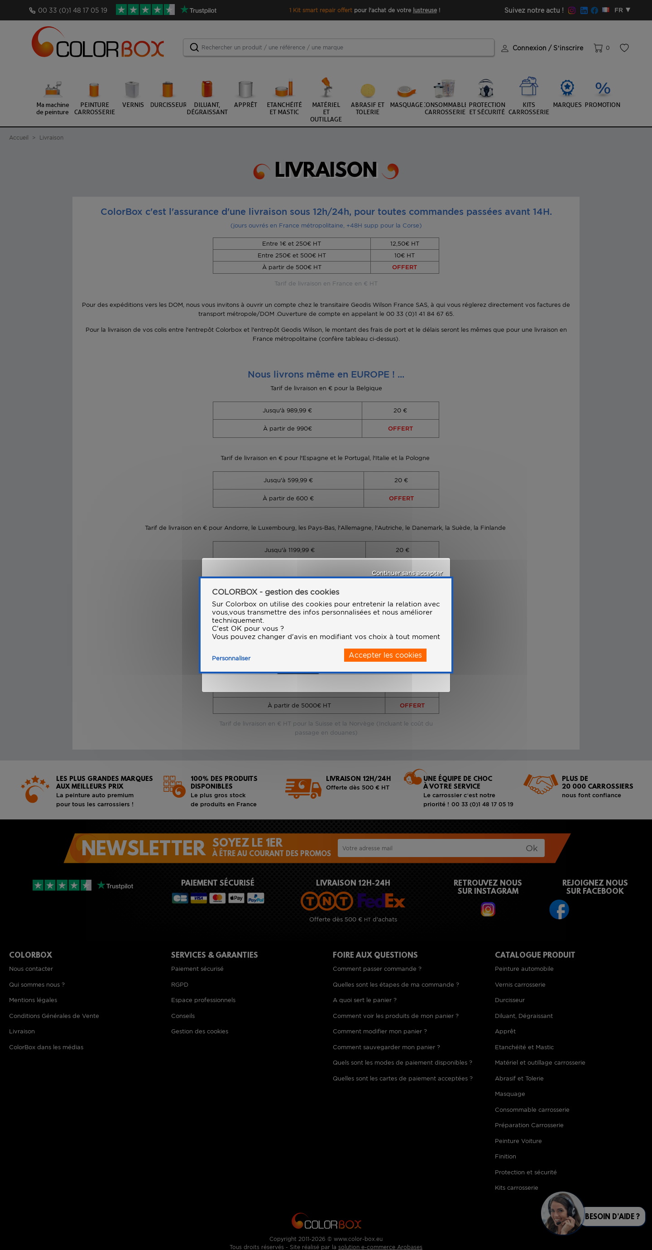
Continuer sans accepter (407, 573)
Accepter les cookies (385, 655)
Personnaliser (231, 658)
